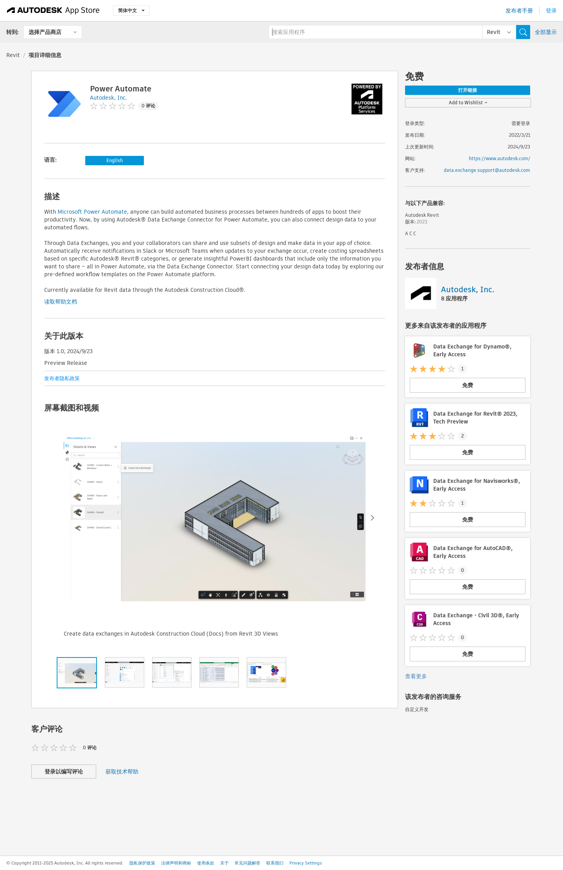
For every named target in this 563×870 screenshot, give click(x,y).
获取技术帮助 (122, 771)
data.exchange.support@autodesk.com (487, 170)
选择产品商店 (45, 32)
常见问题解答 (247, 863)
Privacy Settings (305, 863)
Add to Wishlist (468, 102)
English (114, 160)
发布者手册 (519, 10)
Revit (13, 55)
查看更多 (416, 676)
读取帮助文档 (60, 301)
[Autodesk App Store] (53, 10)
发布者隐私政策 (62, 378)
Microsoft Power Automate (92, 212)
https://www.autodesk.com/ (499, 158)
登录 (551, 10)
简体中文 (131, 10)
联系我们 (274, 863)
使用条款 (205, 863)
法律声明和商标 (176, 863)
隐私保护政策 (142, 863)
